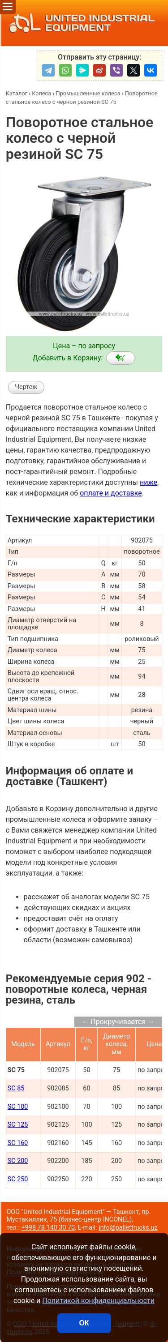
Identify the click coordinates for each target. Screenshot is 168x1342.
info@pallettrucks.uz (128, 1227)
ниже (148, 482)
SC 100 (18, 1107)
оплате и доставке (111, 493)
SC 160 (18, 1143)
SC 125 (18, 1124)
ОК (84, 1323)
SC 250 (18, 1179)
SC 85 (16, 1088)
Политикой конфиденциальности (98, 1300)
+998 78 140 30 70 (48, 1227)
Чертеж (26, 387)
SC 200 (18, 1161)
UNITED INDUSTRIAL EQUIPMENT (79, 23)
